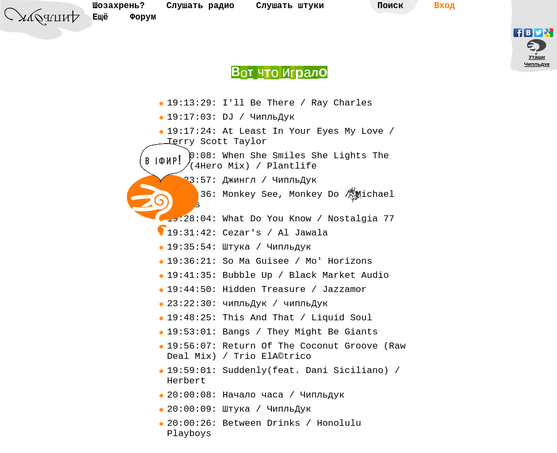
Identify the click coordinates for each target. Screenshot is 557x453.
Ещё (100, 17)
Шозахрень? (118, 6)
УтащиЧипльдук (537, 60)
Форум (143, 17)
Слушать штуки (290, 6)
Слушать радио (200, 6)
